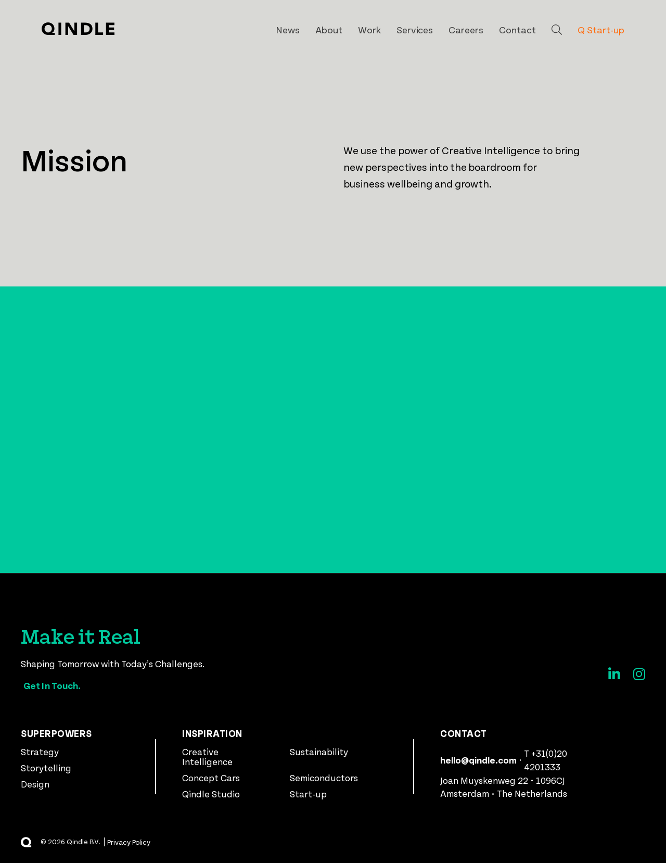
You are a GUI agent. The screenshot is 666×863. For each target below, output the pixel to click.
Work (369, 29)
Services (414, 29)
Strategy (40, 751)
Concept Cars (211, 777)
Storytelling (46, 767)
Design (35, 784)
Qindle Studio (211, 793)
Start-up (308, 793)
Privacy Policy (129, 841)
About (328, 29)
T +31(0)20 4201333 (545, 759)
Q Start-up (601, 29)
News (288, 29)
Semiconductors (324, 777)
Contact (517, 29)
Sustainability (319, 751)
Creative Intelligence (207, 756)
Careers (466, 29)
